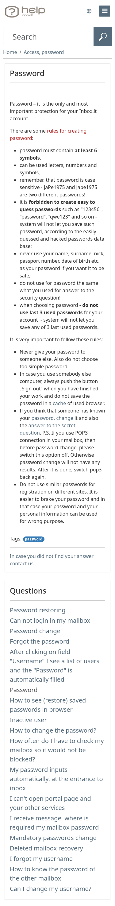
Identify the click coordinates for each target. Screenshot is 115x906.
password (33, 539)
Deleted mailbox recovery (46, 848)
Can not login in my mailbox (50, 620)
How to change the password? (53, 730)
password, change (52, 418)
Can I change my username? (50, 889)
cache (59, 403)
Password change (35, 631)
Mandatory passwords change (53, 838)
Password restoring (38, 610)
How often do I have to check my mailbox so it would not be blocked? (57, 750)
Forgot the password (39, 641)
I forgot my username (41, 858)
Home (10, 52)
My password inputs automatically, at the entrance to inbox (56, 778)
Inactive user (28, 720)
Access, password (44, 52)
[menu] (104, 11)
